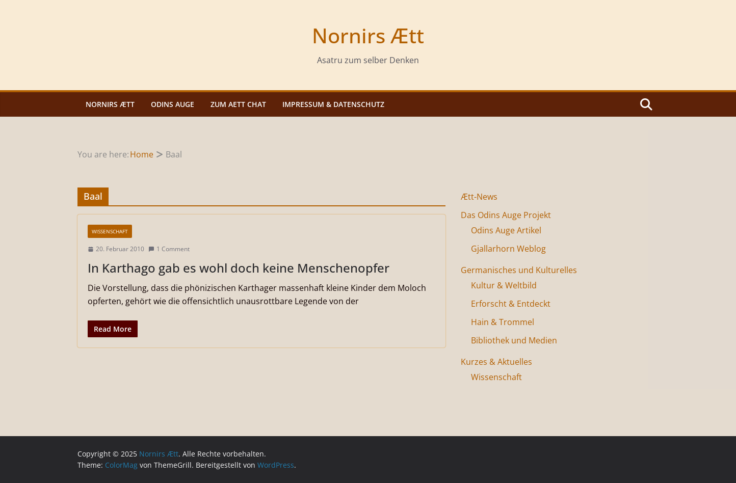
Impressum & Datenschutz (333, 104)
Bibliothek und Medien (514, 340)
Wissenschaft (110, 231)
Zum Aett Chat (238, 104)
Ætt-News (479, 196)
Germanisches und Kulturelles (519, 270)
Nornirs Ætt (368, 35)
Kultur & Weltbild (504, 285)
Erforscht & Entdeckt (510, 303)
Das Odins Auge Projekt (506, 215)
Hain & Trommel (502, 322)
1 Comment (169, 249)
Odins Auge (172, 104)
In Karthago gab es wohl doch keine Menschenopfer (238, 267)
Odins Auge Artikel (506, 230)
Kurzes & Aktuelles (496, 361)
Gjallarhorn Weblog (508, 248)
